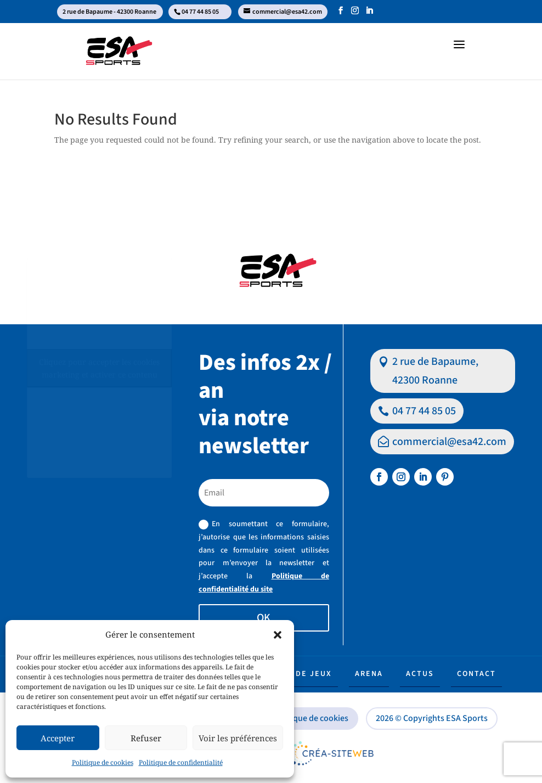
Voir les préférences (238, 738)
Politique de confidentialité (181, 762)
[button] (277, 634)
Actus (420, 673)
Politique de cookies (102, 762)
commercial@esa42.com (449, 441)
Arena (369, 673)
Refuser (146, 738)
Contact (476, 673)
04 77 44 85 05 (424, 411)
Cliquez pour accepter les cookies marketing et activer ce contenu (99, 368)
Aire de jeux (302, 673)
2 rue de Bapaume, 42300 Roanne (435, 371)
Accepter (58, 738)
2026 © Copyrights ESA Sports (432, 718)
